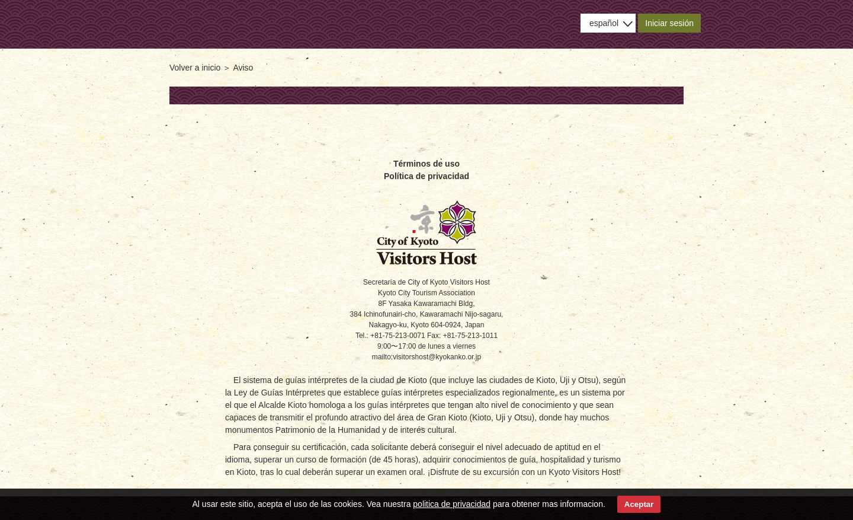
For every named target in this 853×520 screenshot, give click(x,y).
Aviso (467, 24)
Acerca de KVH (345, 24)
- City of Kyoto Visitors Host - (203, 23)
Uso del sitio (529, 24)
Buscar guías (406, 24)
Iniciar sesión (669, 23)
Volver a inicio (194, 67)
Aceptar (639, 504)
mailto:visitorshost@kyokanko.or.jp (426, 357)
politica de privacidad (451, 504)
